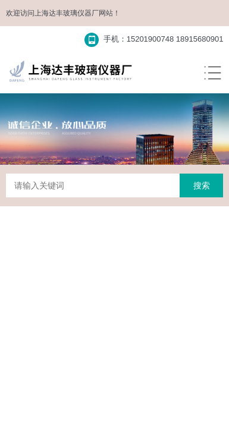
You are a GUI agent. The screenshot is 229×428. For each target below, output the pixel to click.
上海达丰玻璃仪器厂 (66, 13)
